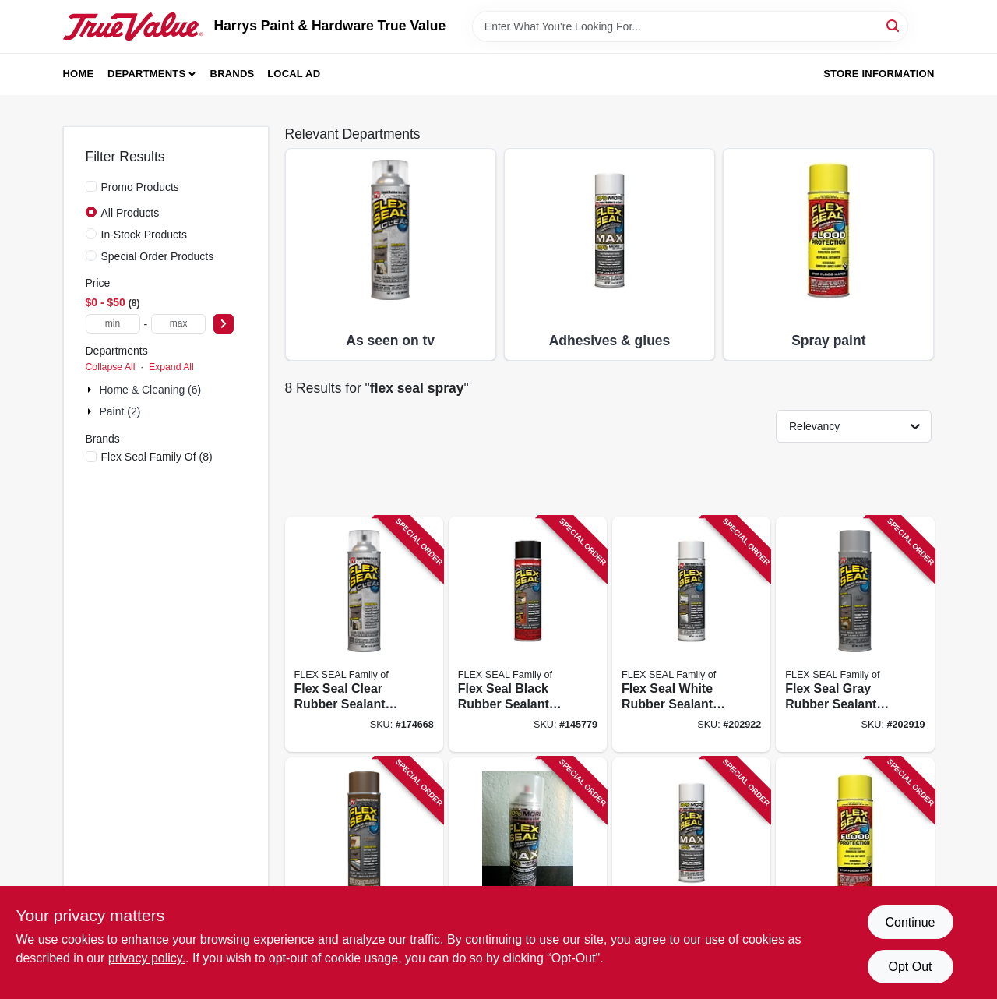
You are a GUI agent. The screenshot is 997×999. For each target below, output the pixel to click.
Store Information (878, 73)
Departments (146, 73)
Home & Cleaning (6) (151, 389)
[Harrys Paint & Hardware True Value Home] (133, 26)
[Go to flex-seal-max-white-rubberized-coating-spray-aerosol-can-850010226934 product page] (691, 875)
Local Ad (293, 73)
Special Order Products (157, 256)
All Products (130, 213)
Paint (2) (120, 411)
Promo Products (140, 187)
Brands (232, 73)
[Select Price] (223, 324)
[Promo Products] (91, 186)
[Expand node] (91, 390)
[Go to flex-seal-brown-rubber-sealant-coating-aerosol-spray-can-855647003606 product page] (364, 875)
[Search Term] (690, 26)
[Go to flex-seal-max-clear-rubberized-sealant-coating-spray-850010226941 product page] (528, 875)
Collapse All (111, 367)
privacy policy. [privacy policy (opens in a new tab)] (146, 958)
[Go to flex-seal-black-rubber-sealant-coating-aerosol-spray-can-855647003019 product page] (528, 635)
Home (78, 73)
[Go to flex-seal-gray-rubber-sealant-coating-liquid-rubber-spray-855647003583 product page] (855, 635)
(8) (157, 456)
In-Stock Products (144, 234)
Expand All (171, 367)
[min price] (113, 324)
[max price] (178, 324)
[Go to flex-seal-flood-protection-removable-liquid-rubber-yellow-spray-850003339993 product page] (855, 875)
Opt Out (910, 966)
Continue (910, 922)
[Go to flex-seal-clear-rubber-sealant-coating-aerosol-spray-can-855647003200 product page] (364, 635)
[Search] (894, 25)
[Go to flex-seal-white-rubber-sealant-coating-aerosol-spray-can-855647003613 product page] (691, 635)
